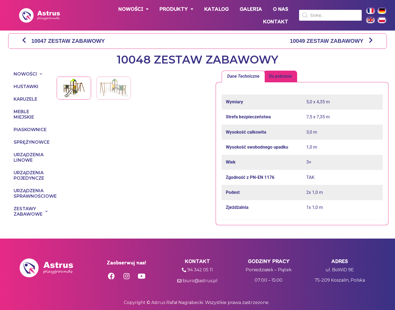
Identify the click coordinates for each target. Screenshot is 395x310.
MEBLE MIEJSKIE (24, 114)
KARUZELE (25, 99)
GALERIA (251, 9)
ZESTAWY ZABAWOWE (30, 211)
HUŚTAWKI (26, 86)
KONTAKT (275, 21)
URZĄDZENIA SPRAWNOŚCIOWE (30, 193)
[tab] (243, 77)
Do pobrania (280, 76)
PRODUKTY (176, 9)
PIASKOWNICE (30, 129)
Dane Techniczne (243, 76)
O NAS (280, 9)
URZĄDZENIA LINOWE (29, 157)
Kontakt (197, 261)
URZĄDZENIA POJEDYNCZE (29, 175)
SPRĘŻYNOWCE (30, 142)
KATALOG (216, 9)
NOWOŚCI (133, 9)
